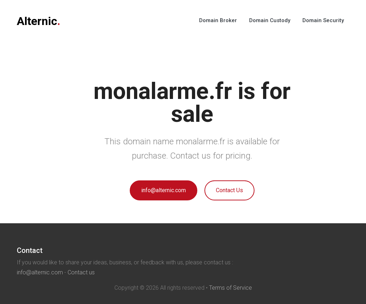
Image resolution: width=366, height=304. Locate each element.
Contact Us (229, 190)
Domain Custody (269, 20)
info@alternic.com (163, 190)
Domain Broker (218, 20)
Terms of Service (230, 287)
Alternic (38, 21)
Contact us (81, 272)
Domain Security (323, 20)
